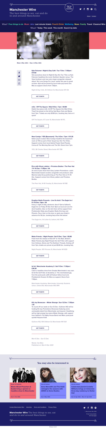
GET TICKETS (40, 226)
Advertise (29, 407)
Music (26, 24)
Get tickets (40, 96)
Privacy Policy (52, 407)
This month (58, 28)
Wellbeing (69, 24)
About (88, 16)
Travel (89, 24)
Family (83, 24)
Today (39, 28)
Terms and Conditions (40, 407)
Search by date (70, 28)
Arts (32, 24)
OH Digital (94, 415)
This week (48, 28)
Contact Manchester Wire (17, 407)
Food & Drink (58, 24)
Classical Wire (99, 24)
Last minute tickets (43, 24)
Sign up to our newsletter (69, 7)
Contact (94, 16)
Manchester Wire (23, 10)
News (76, 24)
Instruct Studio (93, 414)
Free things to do (16, 24)
